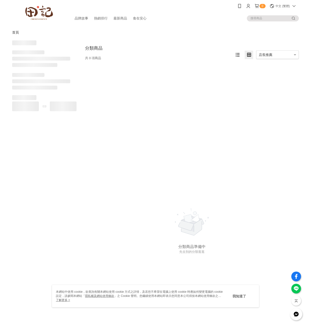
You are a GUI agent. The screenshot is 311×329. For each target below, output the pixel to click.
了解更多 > (63, 300)
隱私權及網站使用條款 (99, 296)
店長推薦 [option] (265, 55)
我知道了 (239, 296)
